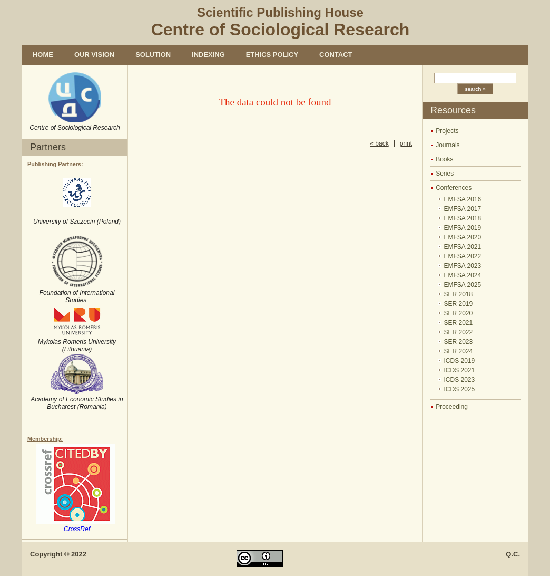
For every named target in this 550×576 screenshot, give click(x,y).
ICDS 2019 (459, 360)
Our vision (94, 55)
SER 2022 (458, 332)
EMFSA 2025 (463, 285)
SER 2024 (458, 351)
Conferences (454, 187)
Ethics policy (272, 55)
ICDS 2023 (459, 379)
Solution (153, 55)
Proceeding (452, 406)
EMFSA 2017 (463, 209)
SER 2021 (458, 323)
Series (445, 173)
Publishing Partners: (55, 164)
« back (379, 143)
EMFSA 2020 (463, 237)
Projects (447, 131)
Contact (335, 55)
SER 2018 (458, 294)
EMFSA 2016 (463, 199)
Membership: (45, 439)
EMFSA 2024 (463, 275)
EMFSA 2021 (463, 247)
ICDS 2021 (459, 370)
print (406, 143)
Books (444, 159)
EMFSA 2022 (463, 256)
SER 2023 (458, 341)
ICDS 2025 (459, 389)
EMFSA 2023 (463, 266)
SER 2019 (458, 304)
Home (43, 55)
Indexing (208, 55)
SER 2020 (458, 313)
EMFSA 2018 (463, 218)
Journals (447, 145)
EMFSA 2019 (463, 228)
